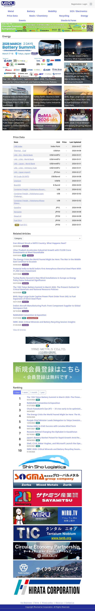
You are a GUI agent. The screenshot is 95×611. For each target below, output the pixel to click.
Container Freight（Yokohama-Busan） (30, 189)
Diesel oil (17, 216)
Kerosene (18, 212)
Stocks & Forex (68, 20)
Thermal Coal (20, 150)
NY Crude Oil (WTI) (21, 176)
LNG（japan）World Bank (24, 163)
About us (59, 602)
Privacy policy (47, 602)
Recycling (64, 15)
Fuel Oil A (18, 220)
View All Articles (19, 330)
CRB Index (18, 146)
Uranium (17, 181)
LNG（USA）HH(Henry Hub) (25, 168)
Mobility (52, 11)
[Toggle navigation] (91, 4)
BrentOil (17, 185)
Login (84, 4)
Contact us (69, 602)
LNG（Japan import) (22, 172)
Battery (31, 11)
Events (22, 20)
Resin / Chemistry (38, 15)
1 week (25, 392)
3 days (17, 392)
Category (18, 238)
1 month (33, 392)
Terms (36, 602)
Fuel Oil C (23, 224)
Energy (84, 15)
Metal (11, 11)
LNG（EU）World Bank (23, 155)
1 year (42, 392)
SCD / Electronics (78, 11)
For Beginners (26, 602)
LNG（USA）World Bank (24, 159)
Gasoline (17, 207)
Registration (76, 4)
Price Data (12, 15)
